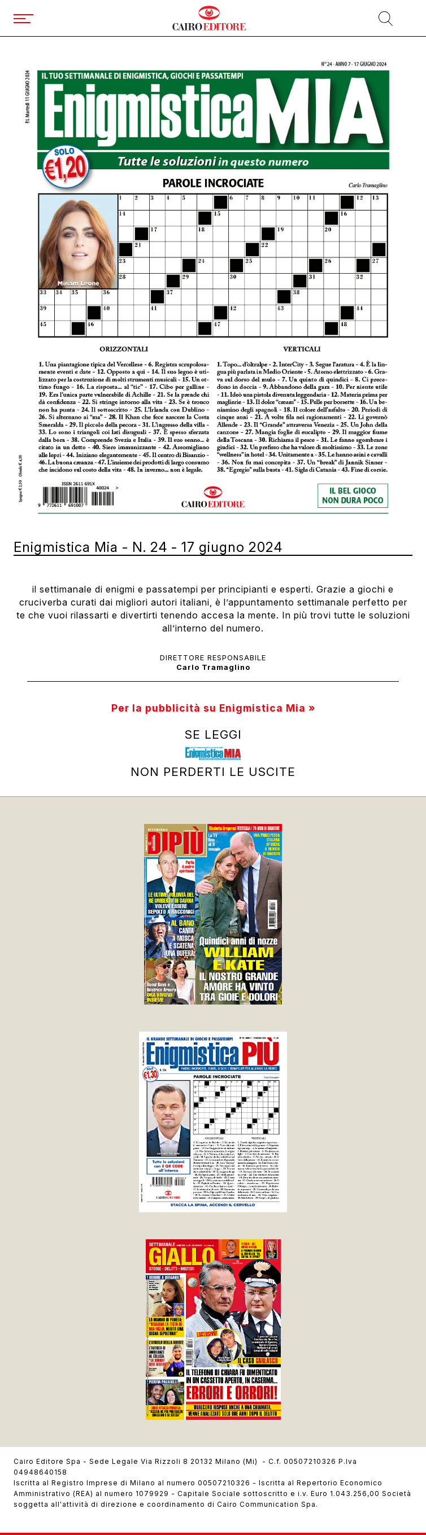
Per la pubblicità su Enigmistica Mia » (213, 708)
